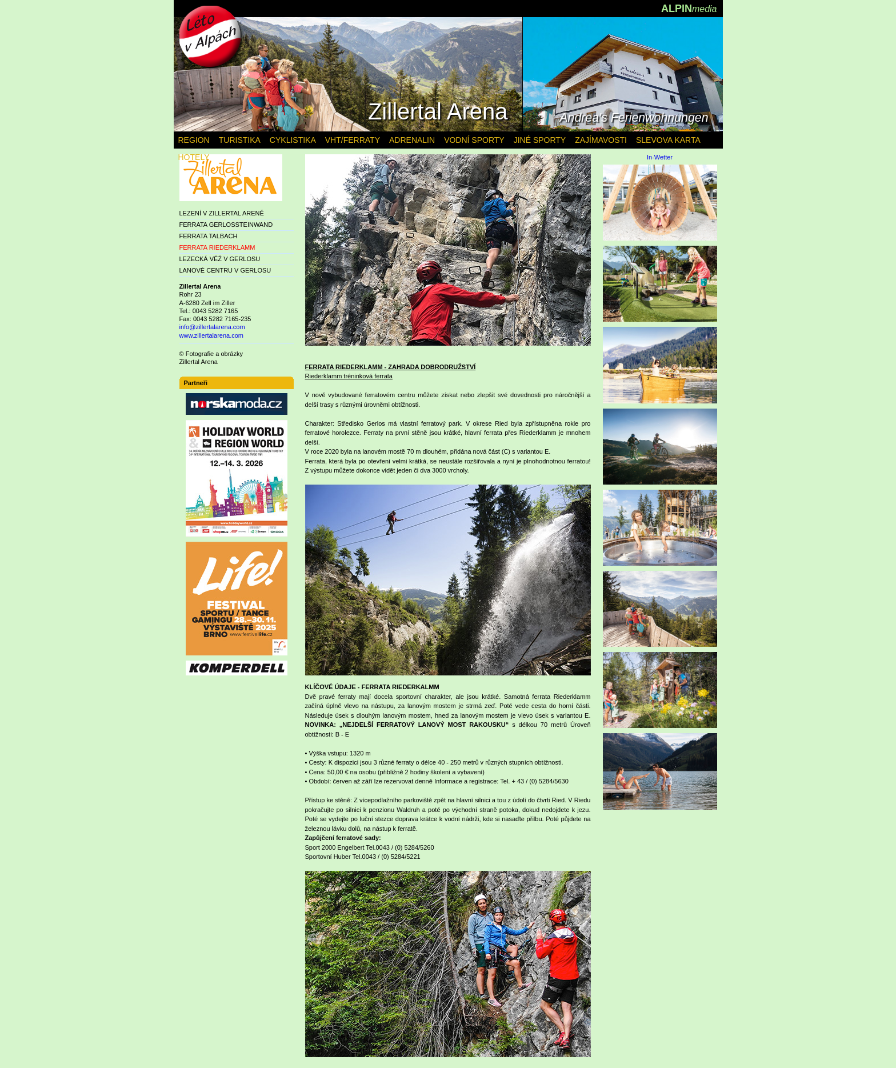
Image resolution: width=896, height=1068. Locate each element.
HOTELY (194, 157)
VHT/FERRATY (352, 140)
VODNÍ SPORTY (474, 140)
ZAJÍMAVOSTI (601, 140)
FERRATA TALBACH (208, 236)
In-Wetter (660, 157)
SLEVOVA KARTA (668, 140)
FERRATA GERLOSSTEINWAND (226, 224)
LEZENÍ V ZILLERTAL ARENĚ (221, 213)
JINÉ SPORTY (540, 140)
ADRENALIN (412, 140)
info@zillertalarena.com (212, 326)
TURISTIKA (240, 140)
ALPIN (689, 8)
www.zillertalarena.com (211, 335)
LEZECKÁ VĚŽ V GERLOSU (220, 258)
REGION (194, 140)
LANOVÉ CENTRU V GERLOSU (225, 270)
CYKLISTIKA (293, 140)
